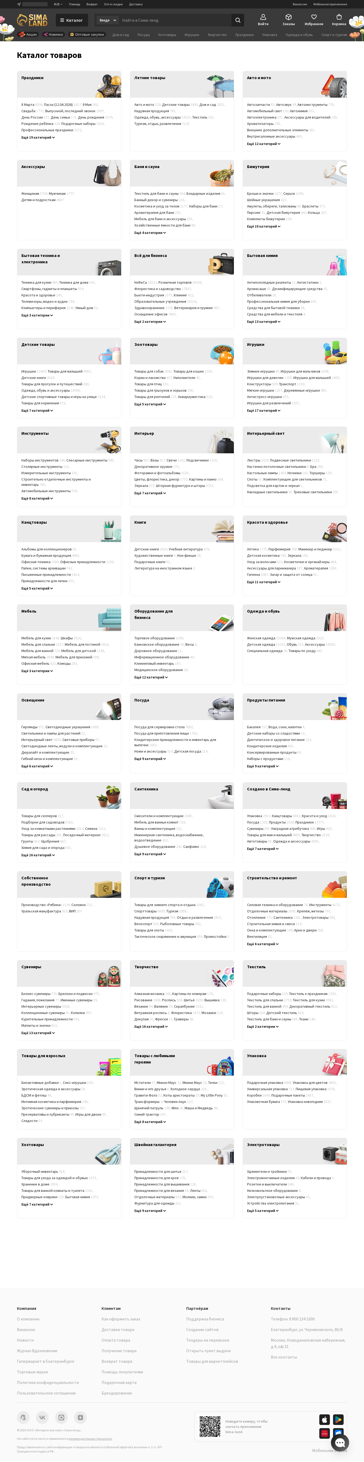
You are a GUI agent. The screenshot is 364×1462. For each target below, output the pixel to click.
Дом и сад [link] (212, 104)
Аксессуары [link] (320, 644)
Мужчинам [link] (62, 193)
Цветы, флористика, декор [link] (161, 479)
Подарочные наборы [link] (83, 123)
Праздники (244, 34)
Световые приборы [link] (81, 739)
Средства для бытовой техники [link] (276, 307)
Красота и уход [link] (319, 815)
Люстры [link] (258, 460)
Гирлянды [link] (33, 727)
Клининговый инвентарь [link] (158, 663)
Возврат (92, 4)
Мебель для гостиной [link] (87, 644)
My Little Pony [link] (215, 1095)
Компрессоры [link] (317, 136)
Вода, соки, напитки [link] (287, 727)
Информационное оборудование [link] (164, 657)
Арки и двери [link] (309, 930)
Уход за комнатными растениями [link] (53, 828)
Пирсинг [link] (257, 212)
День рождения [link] (96, 117)
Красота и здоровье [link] (42, 295)
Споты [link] (255, 479)
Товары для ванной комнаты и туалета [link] (57, 1190)
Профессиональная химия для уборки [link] (282, 301)
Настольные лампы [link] (267, 472)
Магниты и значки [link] (39, 1025)
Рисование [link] (148, 1000)
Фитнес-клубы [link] (194, 314)
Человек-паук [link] (179, 1101)
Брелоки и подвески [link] (79, 993)
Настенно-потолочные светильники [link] (278, 466)
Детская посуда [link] (191, 751)
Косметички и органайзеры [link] (311, 561)
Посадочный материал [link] (86, 834)
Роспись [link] (173, 1000)
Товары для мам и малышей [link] (274, 834)
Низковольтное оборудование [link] (274, 1190)
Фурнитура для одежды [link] (158, 1203)
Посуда (144, 34)
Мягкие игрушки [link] (265, 390)
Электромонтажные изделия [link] (274, 1177)
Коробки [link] (259, 1095)
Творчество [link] (316, 834)
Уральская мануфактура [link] (45, 911)
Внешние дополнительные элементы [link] (281, 130)
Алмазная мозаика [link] (153, 993)
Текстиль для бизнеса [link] (270, 1025)
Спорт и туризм (334, 34)
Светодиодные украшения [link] (73, 727)
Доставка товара (118, 1329)
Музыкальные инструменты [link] (161, 1025)
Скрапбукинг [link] (189, 1006)
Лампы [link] (88, 758)
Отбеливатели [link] (262, 295)
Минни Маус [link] (195, 1082)
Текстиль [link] (203, 117)
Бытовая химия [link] (82, 1196)
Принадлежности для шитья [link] (161, 1171)
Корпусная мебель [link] (84, 676)
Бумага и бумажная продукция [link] (51, 555)
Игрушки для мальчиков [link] (305, 371)
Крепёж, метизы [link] (314, 911)
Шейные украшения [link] (267, 199)
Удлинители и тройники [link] (270, 1171)
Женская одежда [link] (267, 638)
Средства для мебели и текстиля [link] (277, 314)
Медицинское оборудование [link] (161, 669)
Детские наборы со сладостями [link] (276, 733)
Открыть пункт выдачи (208, 1350)
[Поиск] (237, 20)
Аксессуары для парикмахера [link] (275, 568)
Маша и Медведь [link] (202, 1108)
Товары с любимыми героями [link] (300, 847)
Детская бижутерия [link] (287, 212)
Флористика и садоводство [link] (163, 288)
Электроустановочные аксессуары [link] (279, 1196)
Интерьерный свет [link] (41, 739)
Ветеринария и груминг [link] (197, 307)
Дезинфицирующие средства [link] (300, 288)
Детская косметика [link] (267, 555)
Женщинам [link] (35, 193)
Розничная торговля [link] (180, 282)
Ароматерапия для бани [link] (158, 212)
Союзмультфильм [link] (210, 1114)
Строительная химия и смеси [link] (275, 923)
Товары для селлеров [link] (43, 815)
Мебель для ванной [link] (41, 650)
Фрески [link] (164, 1019)
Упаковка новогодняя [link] (309, 1101)
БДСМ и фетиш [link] (37, 1095)
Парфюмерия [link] (283, 549)
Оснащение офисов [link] (155, 314)
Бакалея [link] (258, 727)
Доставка (136, 4)
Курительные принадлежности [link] (51, 1019)
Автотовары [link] (260, 841)
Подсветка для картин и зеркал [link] (275, 485)
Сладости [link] (31, 1120)
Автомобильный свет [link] (268, 110)
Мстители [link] (145, 1082)
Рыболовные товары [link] (181, 923)
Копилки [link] (82, 1012)
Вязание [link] (144, 1006)
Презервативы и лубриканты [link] (48, 1114)
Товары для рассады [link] (42, 834)
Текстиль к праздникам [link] (313, 993)
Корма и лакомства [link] (154, 377)
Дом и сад (120, 34)
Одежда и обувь (299, 34)
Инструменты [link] (325, 904)
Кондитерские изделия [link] (271, 746)
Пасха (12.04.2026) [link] (63, 104)
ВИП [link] (75, 911)
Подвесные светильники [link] (295, 460)
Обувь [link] (296, 644)
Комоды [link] (68, 663)
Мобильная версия (329, 1450)
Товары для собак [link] (154, 371)
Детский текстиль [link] (285, 1012)
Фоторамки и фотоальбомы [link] (162, 472)
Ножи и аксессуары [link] (154, 751)
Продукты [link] (282, 822)
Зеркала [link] (145, 485)
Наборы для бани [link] (206, 206)
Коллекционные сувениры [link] (46, 1012)
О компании (28, 1318)
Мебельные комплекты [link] (43, 676)
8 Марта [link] (32, 104)
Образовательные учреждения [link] (166, 301)
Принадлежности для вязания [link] (162, 1190)
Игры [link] (325, 828)
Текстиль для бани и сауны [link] (160, 193)
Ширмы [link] (142, 492)
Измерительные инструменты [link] (50, 472)
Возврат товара (117, 1361)
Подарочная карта (119, 1382)
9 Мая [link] (91, 104)
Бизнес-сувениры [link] (39, 993)
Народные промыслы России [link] (86, 1025)
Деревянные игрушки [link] (306, 390)
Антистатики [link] (310, 282)
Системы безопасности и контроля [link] (53, 320)
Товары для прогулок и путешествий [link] (55, 384)
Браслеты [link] (314, 206)
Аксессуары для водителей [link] (311, 117)
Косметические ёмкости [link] (271, 580)
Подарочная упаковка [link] (270, 1082)
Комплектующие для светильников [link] (295, 479)
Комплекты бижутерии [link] (270, 218)
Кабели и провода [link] (318, 1177)
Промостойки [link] (216, 936)
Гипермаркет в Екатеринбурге (45, 1361)
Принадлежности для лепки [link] (48, 580)
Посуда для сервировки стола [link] (164, 727)
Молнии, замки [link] (199, 1196)
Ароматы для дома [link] (170, 492)
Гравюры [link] (184, 1019)
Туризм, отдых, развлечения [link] (161, 123)
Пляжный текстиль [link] (311, 1025)
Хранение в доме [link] (40, 1184)
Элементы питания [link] (319, 1203)
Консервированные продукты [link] (275, 752)
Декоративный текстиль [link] (313, 1006)
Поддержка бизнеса (205, 1318)
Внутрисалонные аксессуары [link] (275, 136)
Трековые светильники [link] (316, 492)
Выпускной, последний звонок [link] (75, 110)
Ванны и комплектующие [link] (158, 828)
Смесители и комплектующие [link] (163, 815)
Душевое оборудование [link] (158, 846)
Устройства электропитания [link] (273, 1203)
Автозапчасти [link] (261, 104)
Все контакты (284, 1357)
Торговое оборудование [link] (159, 638)
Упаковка (269, 34)
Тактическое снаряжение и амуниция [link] (169, 936)
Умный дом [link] (87, 307)
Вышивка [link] (216, 1000)
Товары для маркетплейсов (212, 1361)
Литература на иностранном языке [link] (164, 568)
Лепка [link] (197, 1025)
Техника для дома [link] (77, 282)
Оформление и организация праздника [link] (59, 136)
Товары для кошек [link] (194, 371)
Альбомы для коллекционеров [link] (49, 549)
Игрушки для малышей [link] (317, 377)
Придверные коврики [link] (43, 1196)
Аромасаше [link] (259, 288)
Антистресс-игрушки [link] (268, 396)
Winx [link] (178, 1108)
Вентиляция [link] (260, 936)
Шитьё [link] (194, 1000)
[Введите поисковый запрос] (175, 20)
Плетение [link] (218, 1025)
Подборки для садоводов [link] (47, 822)
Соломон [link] (82, 904)
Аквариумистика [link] (195, 396)
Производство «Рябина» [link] (46, 904)
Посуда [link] (258, 822)
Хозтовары (167, 34)
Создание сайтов (202, 1329)
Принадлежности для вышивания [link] (165, 1184)
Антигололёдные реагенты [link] (272, 282)
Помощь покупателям (122, 1371)
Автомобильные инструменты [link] (50, 490)
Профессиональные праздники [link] (52, 130)
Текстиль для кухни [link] (314, 1000)
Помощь (74, 4)
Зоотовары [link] (259, 847)
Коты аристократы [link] (182, 1095)
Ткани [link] (307, 1019)
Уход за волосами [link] (265, 561)
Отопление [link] (260, 917)
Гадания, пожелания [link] (41, 1000)
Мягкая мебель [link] (38, 657)
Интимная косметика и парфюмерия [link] (55, 1101)
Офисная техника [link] (40, 561)
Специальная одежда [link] (268, 650)
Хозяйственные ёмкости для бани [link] (165, 225)
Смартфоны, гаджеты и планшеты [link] (53, 288)
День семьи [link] (64, 117)
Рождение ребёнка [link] (41, 123)
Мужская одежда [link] (306, 638)
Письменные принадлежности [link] (51, 574)
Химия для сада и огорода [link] (46, 847)
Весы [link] (191, 644)
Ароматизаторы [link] (264, 123)
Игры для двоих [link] (91, 1114)
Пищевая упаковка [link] (316, 1089)
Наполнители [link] (187, 377)
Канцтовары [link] (287, 815)
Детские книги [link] (38, 377)
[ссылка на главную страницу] (32, 20)
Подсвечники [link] (202, 460)
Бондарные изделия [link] (206, 193)
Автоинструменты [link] (316, 104)
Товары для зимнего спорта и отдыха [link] (169, 904)
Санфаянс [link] (195, 846)
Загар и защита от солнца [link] (294, 574)
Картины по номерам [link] (193, 993)
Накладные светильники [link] (270, 492)
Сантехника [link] (288, 917)
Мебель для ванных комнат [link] (160, 822)
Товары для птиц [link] (152, 384)
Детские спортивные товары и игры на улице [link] (64, 396)
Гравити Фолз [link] (148, 1095)
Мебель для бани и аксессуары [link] (164, 218)
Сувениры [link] (259, 828)
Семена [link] (96, 828)
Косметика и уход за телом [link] (161, 206)
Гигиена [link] (258, 574)
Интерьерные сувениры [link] (46, 1006)
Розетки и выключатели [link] (271, 1184)
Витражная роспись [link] (152, 1012)
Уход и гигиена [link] (84, 403)
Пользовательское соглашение (46, 1393)
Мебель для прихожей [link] (78, 657)
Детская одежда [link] (267, 644)
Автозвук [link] (287, 104)
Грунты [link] (31, 841)
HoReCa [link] (146, 282)
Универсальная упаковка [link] (271, 1089)
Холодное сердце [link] (189, 1089)
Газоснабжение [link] (288, 936)
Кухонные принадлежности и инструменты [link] (174, 757)
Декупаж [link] (144, 1019)
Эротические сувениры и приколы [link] (54, 1108)
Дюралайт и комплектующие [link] (48, 752)
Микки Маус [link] (170, 1082)
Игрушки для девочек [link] (270, 377)
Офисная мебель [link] (39, 663)
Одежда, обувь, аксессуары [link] (163, 117)
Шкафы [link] (72, 638)
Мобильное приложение (330, 4)
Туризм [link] (177, 911)
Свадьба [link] (33, 110)
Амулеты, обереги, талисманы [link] (274, 206)
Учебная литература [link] (190, 549)
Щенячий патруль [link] (152, 1108)
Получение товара (119, 1350)
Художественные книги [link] (155, 555)
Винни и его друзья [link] (152, 1089)
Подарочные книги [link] (152, 561)
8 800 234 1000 (302, 1318)
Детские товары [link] (180, 104)
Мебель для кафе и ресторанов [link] (51, 669)
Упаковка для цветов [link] (315, 1082)
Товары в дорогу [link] (39, 1203)
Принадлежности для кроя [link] (160, 1177)
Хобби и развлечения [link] (87, 314)
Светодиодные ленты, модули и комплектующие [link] (65, 746)
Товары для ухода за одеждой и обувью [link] (59, 1177)
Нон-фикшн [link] (189, 555)
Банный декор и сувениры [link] (160, 199)
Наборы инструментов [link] (43, 460)
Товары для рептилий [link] (156, 396)
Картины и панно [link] (207, 479)
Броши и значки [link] (265, 193)
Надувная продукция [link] (155, 110)
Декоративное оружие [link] (157, 466)
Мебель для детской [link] (83, 650)
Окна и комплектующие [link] (270, 930)
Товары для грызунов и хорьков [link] (164, 390)
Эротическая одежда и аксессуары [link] (54, 1089)
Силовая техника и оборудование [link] (278, 904)
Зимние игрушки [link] (264, 371)
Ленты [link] (199, 1190)
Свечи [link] (176, 460)
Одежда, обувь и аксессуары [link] (51, 390)
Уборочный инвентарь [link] (43, 1171)
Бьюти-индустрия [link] (154, 295)
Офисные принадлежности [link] (87, 561)
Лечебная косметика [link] (317, 580)
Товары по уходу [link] (305, 650)
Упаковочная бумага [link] (267, 1101)
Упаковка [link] (259, 815)
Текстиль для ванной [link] (268, 1006)
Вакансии (300, 4)
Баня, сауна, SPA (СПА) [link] (156, 320)
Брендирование (117, 1393)
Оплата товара (116, 1340)
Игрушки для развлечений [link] (274, 403)
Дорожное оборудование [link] (158, 650)
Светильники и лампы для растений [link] (54, 733)
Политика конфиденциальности (48, 1382)
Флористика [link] (186, 1012)
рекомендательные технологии (90, 1439)
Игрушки (192, 34)
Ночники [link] (299, 472)
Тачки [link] (216, 1082)
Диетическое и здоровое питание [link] (280, 739)
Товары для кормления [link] (44, 403)
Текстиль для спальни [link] (270, 1000)
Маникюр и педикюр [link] (320, 549)
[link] (69, 84)
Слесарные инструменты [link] (90, 460)
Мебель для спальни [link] (43, 644)
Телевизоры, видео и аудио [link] (48, 301)
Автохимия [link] (303, 110)
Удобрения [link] (54, 841)
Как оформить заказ (121, 1318)
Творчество (217, 34)
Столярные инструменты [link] (45, 466)
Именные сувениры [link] (79, 1000)
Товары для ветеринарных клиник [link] (187, 403)
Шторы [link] (256, 1012)
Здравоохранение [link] (154, 307)
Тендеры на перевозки (207, 1340)
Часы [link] (142, 460)
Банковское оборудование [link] (159, 644)
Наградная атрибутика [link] (294, 828)
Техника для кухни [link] (40, 282)
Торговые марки (32, 1371)
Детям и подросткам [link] (42, 199)
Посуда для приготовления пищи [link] (166, 733)
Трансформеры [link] (149, 1101)
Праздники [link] (310, 822)
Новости (25, 1340)
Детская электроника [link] (43, 314)
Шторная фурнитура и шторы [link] (185, 485)
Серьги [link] (294, 193)
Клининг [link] (184, 295)
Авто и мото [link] (148, 104)
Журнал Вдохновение (37, 1350)
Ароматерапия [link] (321, 568)
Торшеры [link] (321, 472)
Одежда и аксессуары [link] (296, 841)
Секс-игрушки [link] (78, 1082)
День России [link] (36, 117)
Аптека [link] (258, 549)
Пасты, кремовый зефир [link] (313, 758)
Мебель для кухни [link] (41, 638)
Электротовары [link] (319, 917)
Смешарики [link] (180, 1114)
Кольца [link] (318, 212)
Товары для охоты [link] (154, 930)
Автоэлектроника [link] (265, 117)
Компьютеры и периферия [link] (48, 307)
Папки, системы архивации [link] (47, 568)
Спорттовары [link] (150, 911)
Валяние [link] (164, 1006)
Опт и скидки (113, 4)
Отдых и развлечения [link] (200, 917)
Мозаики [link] (213, 1012)
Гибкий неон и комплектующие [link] (50, 758)
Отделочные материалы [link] (272, 911)
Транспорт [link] (292, 384)
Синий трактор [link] (150, 1114)
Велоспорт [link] (147, 923)
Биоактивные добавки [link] (42, 1082)
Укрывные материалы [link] (94, 847)
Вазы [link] (159, 460)
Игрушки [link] (34, 371)
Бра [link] (317, 466)
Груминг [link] (144, 403)
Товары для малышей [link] (70, 371)
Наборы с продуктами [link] (269, 758)
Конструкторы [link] (263, 384)
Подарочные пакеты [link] (293, 1095)
